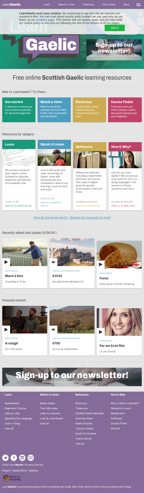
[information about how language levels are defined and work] (50, 217)
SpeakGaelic (12, 403)
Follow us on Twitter (5, 458)
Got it (115, 28)
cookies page (45, 19)
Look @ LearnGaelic (51, 418)
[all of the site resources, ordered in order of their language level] (90, 217)
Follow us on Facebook (14, 458)
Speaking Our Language (18, 418)
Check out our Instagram (22, 458)
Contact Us (31, 458)
